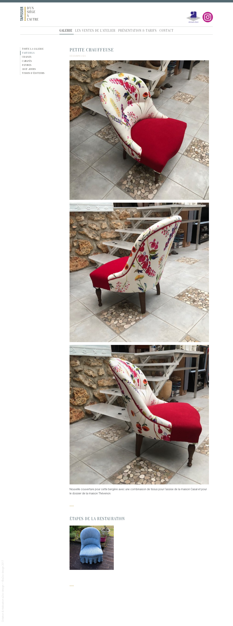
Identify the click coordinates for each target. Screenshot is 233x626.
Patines (27, 65)
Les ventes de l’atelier (95, 31)
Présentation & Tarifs (137, 31)
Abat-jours (29, 69)
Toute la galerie (33, 48)
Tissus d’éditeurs (33, 73)
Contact (166, 31)
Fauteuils (28, 52)
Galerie (65, 31)
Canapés (27, 61)
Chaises (27, 56)
